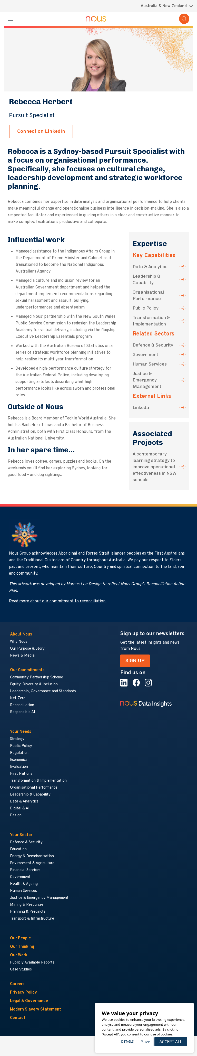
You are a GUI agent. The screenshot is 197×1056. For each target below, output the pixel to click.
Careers (17, 984)
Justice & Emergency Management (147, 380)
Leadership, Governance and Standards (43, 691)
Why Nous (18, 641)
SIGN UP (135, 661)
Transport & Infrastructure (32, 918)
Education (18, 849)
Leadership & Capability (146, 279)
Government (145, 354)
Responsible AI (22, 712)
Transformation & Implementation (151, 320)
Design (16, 815)
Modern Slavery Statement (35, 1009)
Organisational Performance (148, 295)
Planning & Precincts (27, 911)
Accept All (170, 1041)
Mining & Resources (27, 904)
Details (127, 1041)
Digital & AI (19, 808)
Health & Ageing (24, 884)
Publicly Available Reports (32, 962)
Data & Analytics (150, 266)
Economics (18, 760)
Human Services (150, 364)
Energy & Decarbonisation (32, 856)
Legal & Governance (29, 1001)
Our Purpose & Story (27, 648)
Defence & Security (153, 345)
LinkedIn (142, 407)
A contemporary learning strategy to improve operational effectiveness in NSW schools (154, 466)
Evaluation (19, 766)
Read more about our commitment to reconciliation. (57, 601)
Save (145, 1041)
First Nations (21, 773)
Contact (17, 1018)
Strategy (17, 739)
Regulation (19, 753)
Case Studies (21, 969)
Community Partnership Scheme (36, 677)
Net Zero (17, 698)
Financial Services (25, 870)
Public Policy (146, 308)
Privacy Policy (23, 992)
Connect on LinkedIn (41, 131)
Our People (20, 938)
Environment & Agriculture (32, 863)
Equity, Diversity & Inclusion (34, 684)
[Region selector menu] (167, 6)
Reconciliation (22, 705)
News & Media (22, 655)
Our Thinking (22, 946)
